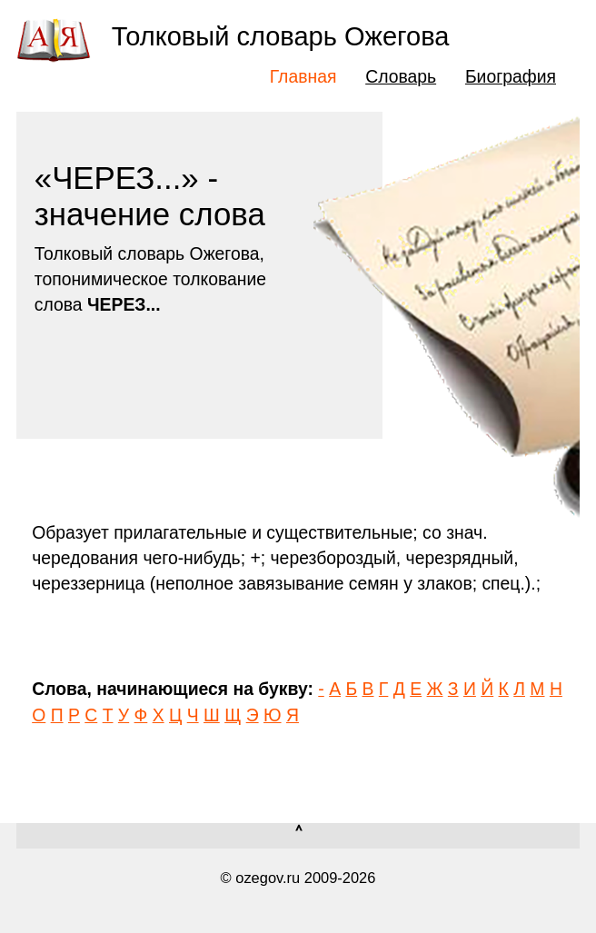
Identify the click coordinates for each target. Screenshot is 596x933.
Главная (303, 76)
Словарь (400, 76)
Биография (510, 76)
